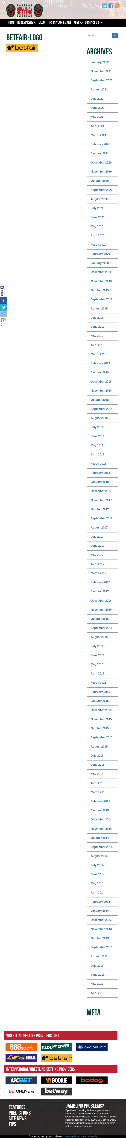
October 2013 (100, 938)
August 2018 (99, 418)
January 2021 (100, 153)
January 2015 (100, 810)
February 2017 (100, 582)
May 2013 (97, 983)
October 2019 (100, 290)
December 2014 (101, 819)
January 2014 (100, 910)
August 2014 (99, 856)
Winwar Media (69, 1136)
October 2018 (100, 399)
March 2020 (98, 244)
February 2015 (100, 801)
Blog (42, 22)
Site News (17, 1118)
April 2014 (97, 892)
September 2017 (102, 518)
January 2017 (100, 591)
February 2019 (100, 363)
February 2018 (100, 472)
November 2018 (101, 390)
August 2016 (99, 637)
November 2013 (101, 929)
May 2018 (97, 445)
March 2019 (98, 354)
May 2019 (97, 335)
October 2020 (100, 180)
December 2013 (101, 920)
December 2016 (101, 600)
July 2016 (97, 646)
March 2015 (98, 792)
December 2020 (101, 162)
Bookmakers (25, 22)
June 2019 (98, 326)
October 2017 (100, 509)
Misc (76, 22)
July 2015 (97, 755)
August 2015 (99, 746)
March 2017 (98, 573)
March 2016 (98, 682)
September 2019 (102, 299)
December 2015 (101, 710)
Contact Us (92, 22)
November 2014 (101, 828)
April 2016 (97, 673)
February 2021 (100, 144)
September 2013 (102, 947)
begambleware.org (83, 1126)
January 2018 (100, 481)
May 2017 (97, 555)
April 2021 (97, 126)
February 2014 (100, 901)
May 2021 (97, 116)
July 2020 (97, 208)
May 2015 (97, 774)
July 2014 (97, 865)
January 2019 (100, 372)
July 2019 (97, 317)
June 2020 (98, 217)
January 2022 (100, 62)
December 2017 (101, 491)
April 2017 (97, 564)
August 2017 (99, 527)
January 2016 (100, 700)
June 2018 (98, 436)
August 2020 (99, 199)
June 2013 (98, 974)
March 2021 (98, 135)
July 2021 (97, 98)
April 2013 (97, 993)
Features (17, 1107)
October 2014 (100, 837)
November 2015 (101, 719)
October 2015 (100, 728)
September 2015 (102, 737)
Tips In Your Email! (59, 22)
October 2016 (100, 618)
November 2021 (101, 71)
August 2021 (99, 89)
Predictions (20, 1113)
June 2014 (98, 874)
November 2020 (101, 171)
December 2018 (101, 381)
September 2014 (102, 847)
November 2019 (101, 281)
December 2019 (101, 272)
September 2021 (102, 80)
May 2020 (97, 226)
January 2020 (100, 263)
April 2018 (97, 454)
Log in (89, 1020)
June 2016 (98, 655)
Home (11, 22)
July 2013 (97, 965)
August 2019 (99, 308)
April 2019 (97, 345)
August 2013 (99, 956)
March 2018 (98, 463)
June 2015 (98, 764)
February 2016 (100, 691)
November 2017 (101, 500)
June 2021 (98, 107)
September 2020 (102, 190)
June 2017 (98, 545)
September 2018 (102, 409)
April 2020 (97, 235)
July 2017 (97, 536)
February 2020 (100, 253)
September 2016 (102, 628)
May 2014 (97, 883)
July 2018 (97, 427)
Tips (12, 1124)
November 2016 (101, 609)
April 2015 (97, 783)
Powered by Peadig (87, 1136)
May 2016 (97, 664)
